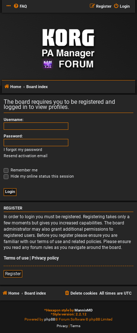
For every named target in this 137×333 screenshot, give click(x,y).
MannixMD (84, 310)
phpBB (49, 319)
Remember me (21, 170)
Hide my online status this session (39, 176)
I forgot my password (23, 149)
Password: (13, 136)
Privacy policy (45, 258)
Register (13, 273)
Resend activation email (25, 156)
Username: (13, 119)
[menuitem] (20, 6)
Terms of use (16, 258)
